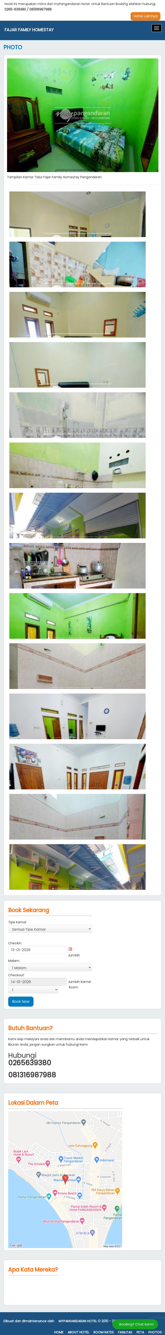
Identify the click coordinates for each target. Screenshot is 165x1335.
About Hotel (78, 1332)
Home (58, 1332)
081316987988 (40, 9)
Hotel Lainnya (145, 16)
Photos (155, 1332)
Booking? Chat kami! (136, 1324)
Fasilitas (125, 1332)
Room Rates (103, 1332)
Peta (140, 1332)
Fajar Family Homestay (29, 30)
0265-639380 (16, 9)
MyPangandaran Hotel (78, 1321)
